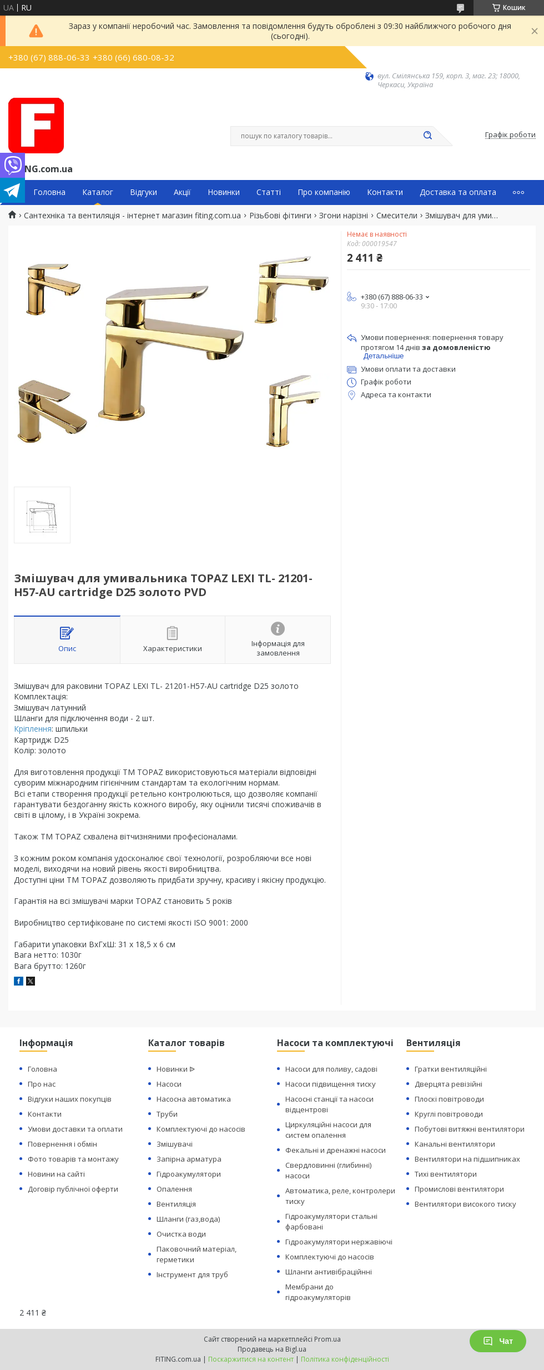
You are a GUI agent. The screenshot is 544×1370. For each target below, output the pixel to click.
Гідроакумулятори (189, 1174)
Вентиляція (176, 1204)
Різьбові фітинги (280, 216)
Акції (182, 192)
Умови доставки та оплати (75, 1129)
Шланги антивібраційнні (328, 1272)
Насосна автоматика (194, 1099)
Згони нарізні (343, 216)
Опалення (174, 1189)
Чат (498, 1341)
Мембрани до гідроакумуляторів (318, 1292)
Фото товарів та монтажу (73, 1159)
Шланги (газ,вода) (188, 1219)
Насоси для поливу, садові (331, 1069)
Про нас (42, 1084)
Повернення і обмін (62, 1144)
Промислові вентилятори (459, 1189)
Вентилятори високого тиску (465, 1204)
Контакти (385, 192)
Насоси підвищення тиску (330, 1084)
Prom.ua (327, 1339)
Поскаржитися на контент (251, 1359)
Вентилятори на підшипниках (467, 1159)
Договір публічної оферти (73, 1189)
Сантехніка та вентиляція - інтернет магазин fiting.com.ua (132, 216)
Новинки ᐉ (176, 1069)
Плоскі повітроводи (449, 1099)
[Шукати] (427, 136)
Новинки (224, 192)
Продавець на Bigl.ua (272, 1349)
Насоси (169, 1084)
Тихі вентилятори (446, 1174)
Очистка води (181, 1234)
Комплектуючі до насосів (201, 1129)
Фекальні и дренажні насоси (335, 1150)
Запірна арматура (189, 1159)
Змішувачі (175, 1144)
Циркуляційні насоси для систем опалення (328, 1129)
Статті (268, 192)
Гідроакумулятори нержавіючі (338, 1242)
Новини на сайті (56, 1174)
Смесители (396, 216)
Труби (167, 1114)
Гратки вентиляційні (451, 1069)
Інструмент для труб (192, 1274)
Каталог (97, 192)
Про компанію (324, 192)
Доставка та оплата (458, 192)
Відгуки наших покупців (70, 1099)
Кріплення (33, 728)
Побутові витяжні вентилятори (470, 1129)
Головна (49, 192)
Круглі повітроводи (449, 1114)
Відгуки (143, 192)
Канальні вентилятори (455, 1144)
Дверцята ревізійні (448, 1084)
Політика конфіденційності (345, 1359)
